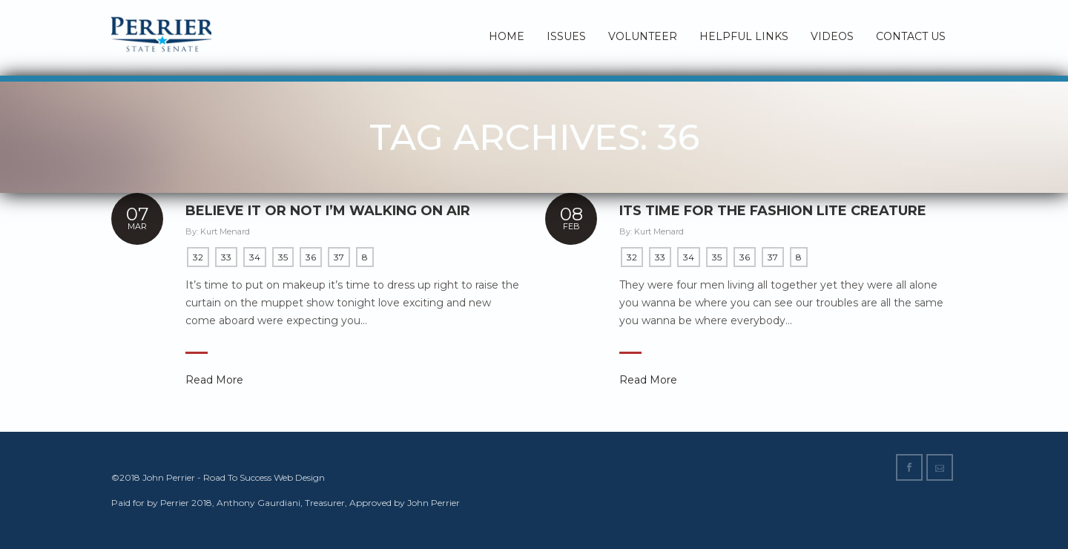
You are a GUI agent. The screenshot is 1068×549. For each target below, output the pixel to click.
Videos (832, 36)
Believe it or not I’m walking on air (327, 211)
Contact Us (911, 36)
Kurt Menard (225, 231)
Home (506, 36)
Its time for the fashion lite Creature (772, 211)
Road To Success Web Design (264, 477)
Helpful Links (743, 36)
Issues (566, 36)
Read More (214, 380)
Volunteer (642, 36)
